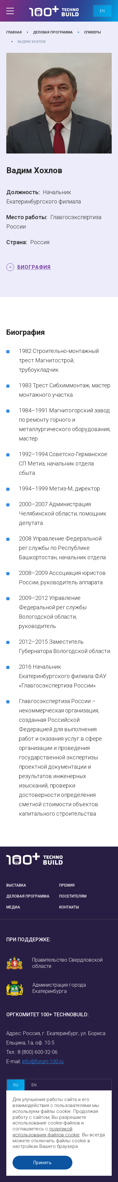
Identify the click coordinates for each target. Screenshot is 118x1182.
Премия (67, 885)
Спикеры (92, 32)
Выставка (16, 885)
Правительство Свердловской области (67, 963)
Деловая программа (53, 32)
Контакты (69, 907)
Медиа (13, 907)
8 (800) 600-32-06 (38, 1052)
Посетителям (73, 896)
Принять (42, 1162)
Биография (34, 267)
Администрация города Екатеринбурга (59, 988)
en (102, 11)
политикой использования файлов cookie (46, 1132)
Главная (14, 32)
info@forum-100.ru (43, 1061)
